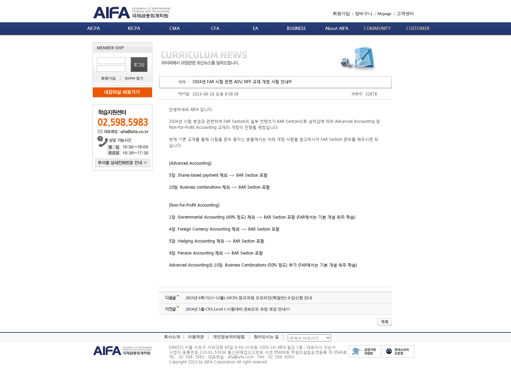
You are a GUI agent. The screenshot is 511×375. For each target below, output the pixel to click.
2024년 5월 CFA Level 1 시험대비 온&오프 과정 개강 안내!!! (238, 309)
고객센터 (405, 13)
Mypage (384, 13)
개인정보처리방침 (229, 336)
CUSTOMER (417, 28)
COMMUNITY (377, 28)
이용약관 (196, 336)
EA (255, 28)
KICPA (134, 28)
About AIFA (336, 28)
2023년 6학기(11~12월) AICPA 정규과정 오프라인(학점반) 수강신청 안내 (249, 297)
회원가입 (341, 13)
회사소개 (172, 336)
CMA (174, 28)
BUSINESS (296, 28)
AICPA (93, 28)
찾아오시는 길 (266, 336)
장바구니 (363, 13)
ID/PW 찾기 (134, 78)
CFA (215, 28)
